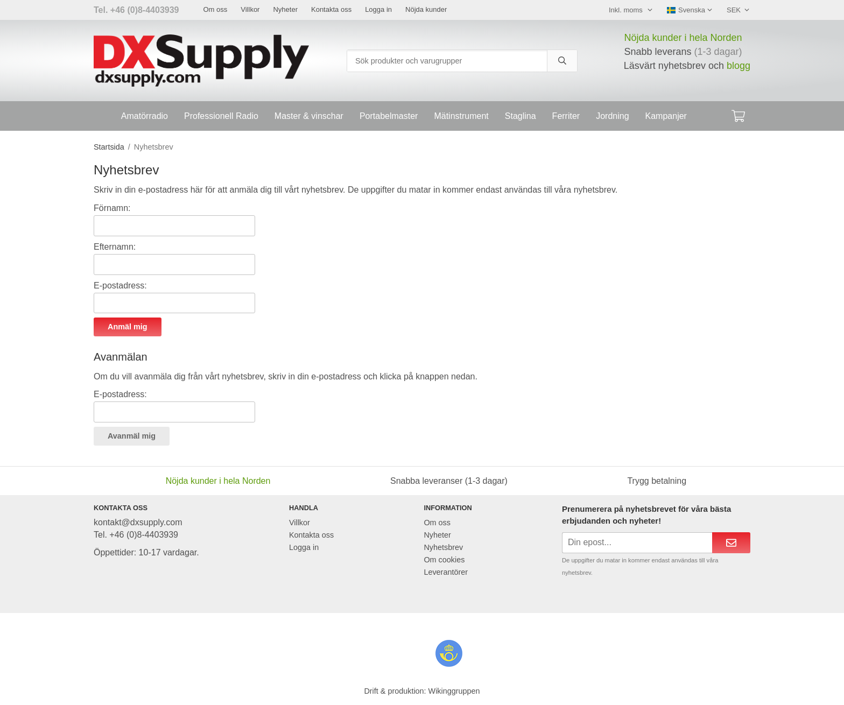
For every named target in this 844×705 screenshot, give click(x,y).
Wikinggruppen (454, 691)
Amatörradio (144, 116)
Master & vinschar (309, 116)
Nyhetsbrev (443, 547)
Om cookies (444, 559)
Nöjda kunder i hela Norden (683, 37)
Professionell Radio (221, 116)
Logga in (378, 9)
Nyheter (285, 9)
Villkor (250, 9)
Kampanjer (666, 116)
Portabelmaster (389, 116)
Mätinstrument (461, 116)
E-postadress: (120, 285)
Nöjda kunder (426, 9)
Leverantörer (446, 572)
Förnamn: (112, 208)
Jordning (612, 116)
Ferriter (566, 116)
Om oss (215, 9)
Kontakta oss (331, 9)
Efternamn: (115, 246)
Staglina (520, 116)
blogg (738, 65)
